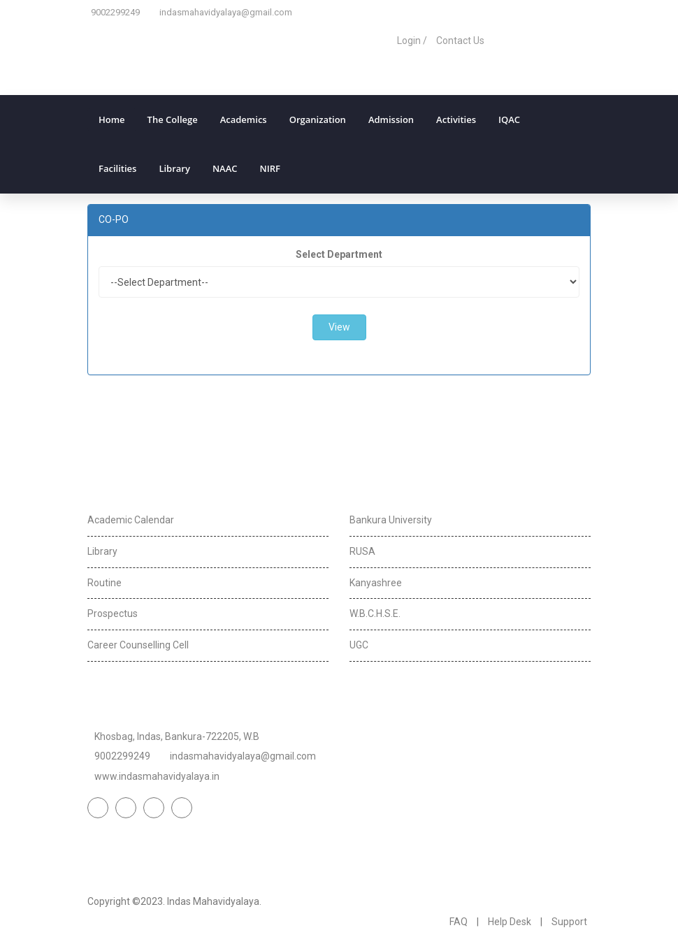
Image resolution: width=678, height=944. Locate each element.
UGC (358, 645)
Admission (391, 119)
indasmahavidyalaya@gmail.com (225, 12)
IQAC (509, 119)
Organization (317, 119)
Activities (456, 119)
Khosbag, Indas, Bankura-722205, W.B (176, 736)
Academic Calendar (130, 519)
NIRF (270, 168)
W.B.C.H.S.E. (375, 613)
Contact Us (460, 40)
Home (112, 119)
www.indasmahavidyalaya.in (156, 776)
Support (569, 921)
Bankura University (390, 519)
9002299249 (115, 12)
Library (174, 168)
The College (172, 119)
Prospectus (112, 613)
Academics (243, 119)
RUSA (362, 551)
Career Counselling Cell (138, 645)
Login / (412, 40)
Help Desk (509, 921)
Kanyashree (375, 582)
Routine (104, 582)
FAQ (458, 921)
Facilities (117, 168)
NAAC (225, 168)
